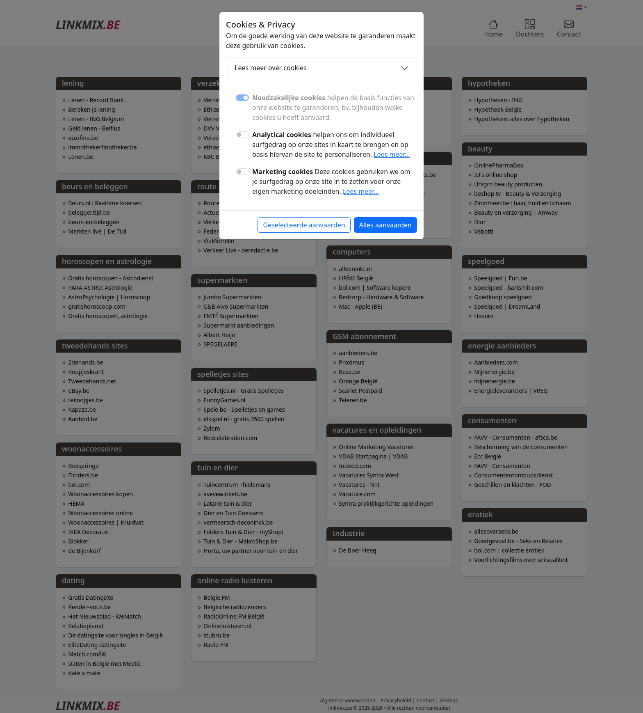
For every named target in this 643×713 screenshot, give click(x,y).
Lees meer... (392, 154)
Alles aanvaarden (385, 224)
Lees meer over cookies (271, 67)
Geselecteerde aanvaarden (304, 224)
